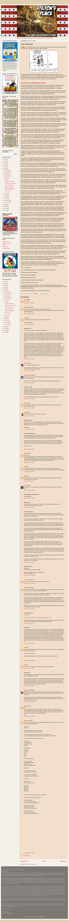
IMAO (3, 245)
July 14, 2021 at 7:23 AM (29, 382)
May (6, 194)
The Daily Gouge (6, 248)
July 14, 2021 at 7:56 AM (29, 407)
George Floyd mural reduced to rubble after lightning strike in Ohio (38, 617)
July (6, 179)
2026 (5, 159)
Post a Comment (26, 855)
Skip (25, 647)
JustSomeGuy (27, 307)
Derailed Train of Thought (10, 183)
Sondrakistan (5, 246)
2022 (5, 166)
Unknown (26, 453)
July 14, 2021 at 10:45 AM (29, 562)
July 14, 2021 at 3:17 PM (29, 623)
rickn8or (26, 485)
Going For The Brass (9, 181)
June (6, 193)
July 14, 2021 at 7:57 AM (29, 415)
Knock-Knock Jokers (9, 185)
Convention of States (6, 243)
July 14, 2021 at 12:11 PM (29, 608)
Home (44, 861)
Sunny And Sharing (9, 186)
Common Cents (5, 241)
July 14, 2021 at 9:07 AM (29, 480)
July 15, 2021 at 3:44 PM (29, 685)
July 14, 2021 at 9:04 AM (29, 471)
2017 (5, 210)
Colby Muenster (27, 587)
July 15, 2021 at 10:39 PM (29, 716)
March (6, 198)
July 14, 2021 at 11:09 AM (29, 575)
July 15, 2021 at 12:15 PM (29, 643)
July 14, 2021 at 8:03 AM (29, 429)
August (6, 177)
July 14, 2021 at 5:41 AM (29, 313)
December (7, 170)
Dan (25, 664)
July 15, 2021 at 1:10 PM (29, 668)
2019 (5, 206)
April (6, 196)
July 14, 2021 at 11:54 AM (29, 583)
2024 (5, 163)
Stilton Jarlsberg (28, 690)
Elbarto (25, 412)
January (7, 202)
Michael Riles (27, 720)
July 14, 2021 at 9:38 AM (29, 498)
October (7, 174)
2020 (5, 204)
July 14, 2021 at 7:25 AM (29, 398)
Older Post (63, 861)
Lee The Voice (27, 579)
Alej (25, 466)
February (7, 200)
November (7, 172)
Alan (25, 317)
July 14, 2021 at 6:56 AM (29, 324)
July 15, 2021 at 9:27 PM (29, 701)
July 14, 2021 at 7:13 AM (29, 370)
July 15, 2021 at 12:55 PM (29, 660)
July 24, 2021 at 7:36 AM (29, 852)
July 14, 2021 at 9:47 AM (29, 507)
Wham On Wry (8, 190)
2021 (5, 168)
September (7, 175)
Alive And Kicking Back (10, 188)
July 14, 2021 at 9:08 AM (29, 490)
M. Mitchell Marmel (28, 375)
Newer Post (24, 861)
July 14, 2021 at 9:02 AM (29, 462)
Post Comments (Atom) (31, 864)
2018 (5, 208)
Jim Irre (25, 299)
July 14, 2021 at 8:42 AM (29, 449)
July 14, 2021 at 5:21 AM (29, 303)
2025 (5, 161)
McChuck (26, 363)
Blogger (42, 916)
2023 (5, 165)
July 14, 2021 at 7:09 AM (29, 358)
